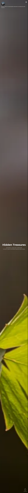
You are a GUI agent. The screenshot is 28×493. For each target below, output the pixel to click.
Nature (21, 249)
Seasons (23, 249)
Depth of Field (10, 249)
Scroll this (25, 490)
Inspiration (17, 249)
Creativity (5, 249)
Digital (14, 249)
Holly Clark (20, 247)
